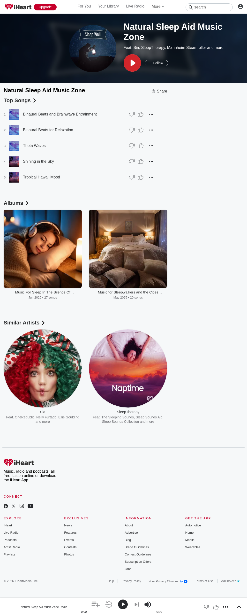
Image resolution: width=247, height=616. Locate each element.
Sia (136, 48)
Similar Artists (25, 323)
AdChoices (230, 581)
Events (69, 540)
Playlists (9, 554)
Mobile (190, 540)
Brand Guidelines (137, 547)
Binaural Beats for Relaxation (48, 130)
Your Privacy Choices (168, 581)
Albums (17, 203)
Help (111, 581)
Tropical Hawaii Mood (41, 177)
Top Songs (20, 100)
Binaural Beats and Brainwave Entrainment (60, 114)
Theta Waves (34, 146)
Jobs (128, 569)
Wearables (192, 547)
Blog (128, 540)
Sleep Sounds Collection (120, 422)
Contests (70, 547)
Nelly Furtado (46, 417)
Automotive (193, 525)
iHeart (8, 525)
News (68, 525)
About (129, 525)
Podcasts (10, 540)
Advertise (131, 532)
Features (70, 532)
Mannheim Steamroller (186, 48)
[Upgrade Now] (45, 7)
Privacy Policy (131, 581)
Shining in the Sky (38, 161)
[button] (132, 63)
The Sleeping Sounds (117, 417)
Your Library (108, 6)
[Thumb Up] (140, 114)
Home (189, 532)
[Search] (209, 7)
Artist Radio (12, 547)
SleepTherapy (153, 48)
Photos (69, 554)
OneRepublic (24, 417)
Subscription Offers (138, 561)
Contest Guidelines (138, 554)
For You (84, 6)
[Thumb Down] (131, 114)
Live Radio (135, 6)
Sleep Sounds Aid (149, 417)
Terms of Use (204, 581)
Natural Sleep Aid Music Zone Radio (44, 607)
